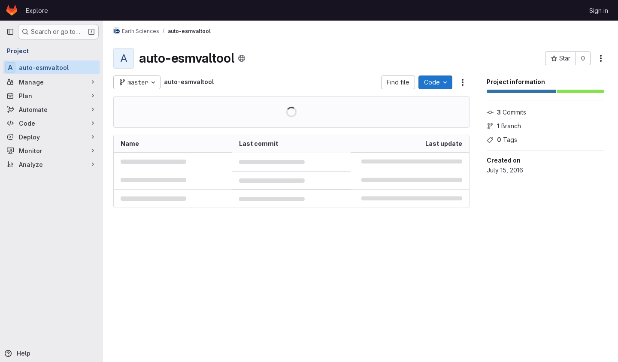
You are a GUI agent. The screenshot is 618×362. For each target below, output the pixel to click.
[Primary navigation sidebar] (10, 32)
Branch (504, 126)
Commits (506, 112)
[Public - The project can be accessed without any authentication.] (241, 58)
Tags (502, 139)
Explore (37, 10)
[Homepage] (12, 10)
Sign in (598, 10)
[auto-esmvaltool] (51, 67)
